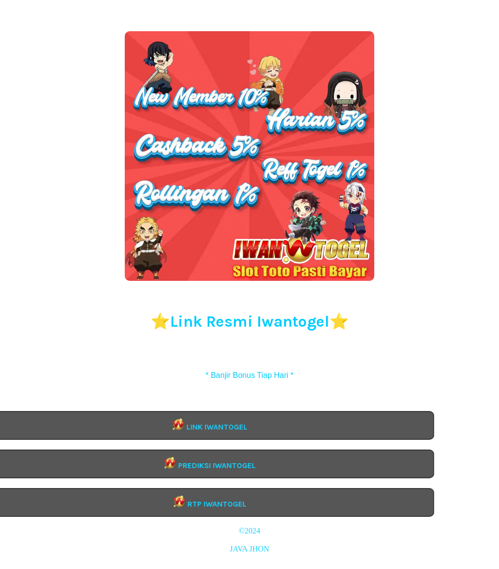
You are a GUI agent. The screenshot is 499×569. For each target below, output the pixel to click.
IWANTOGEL (249, 540)
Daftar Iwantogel (249, 366)
